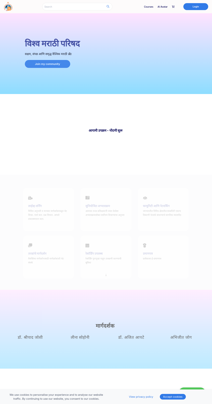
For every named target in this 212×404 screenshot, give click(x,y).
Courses (148, 6)
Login (196, 6)
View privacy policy (141, 396)
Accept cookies (173, 396)
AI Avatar (163, 6)
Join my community (47, 64)
